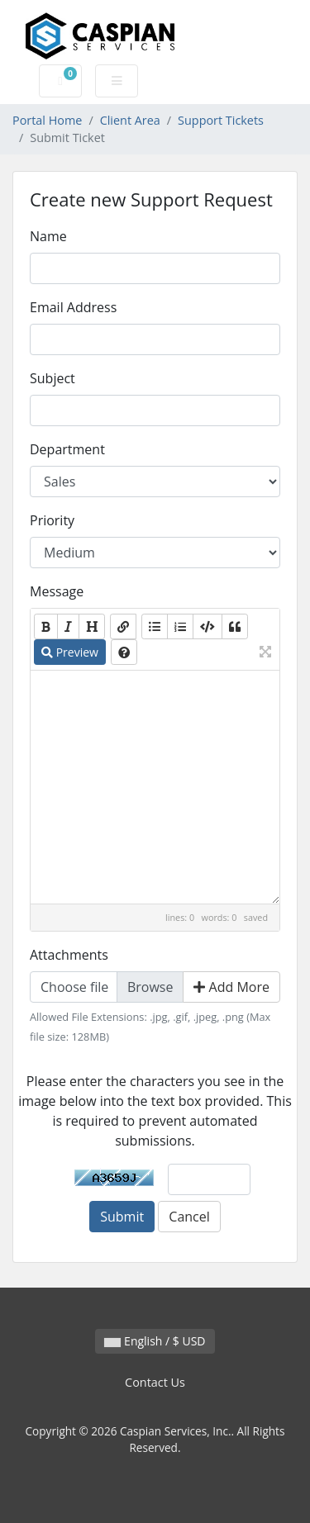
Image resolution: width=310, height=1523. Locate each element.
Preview (69, 652)
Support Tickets (221, 120)
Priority (52, 520)
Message (56, 591)
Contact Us (155, 1382)
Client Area (130, 120)
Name (48, 236)
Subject (52, 378)
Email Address (73, 307)
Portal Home (47, 120)
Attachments (69, 955)
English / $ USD (154, 1341)
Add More (231, 987)
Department (67, 449)
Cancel (189, 1216)
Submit (122, 1216)
